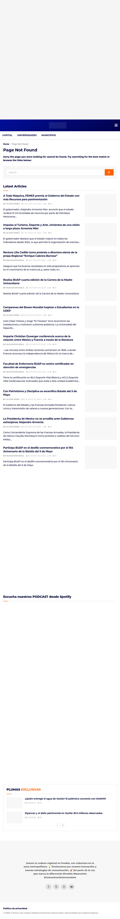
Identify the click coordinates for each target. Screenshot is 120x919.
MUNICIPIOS (48, 135)
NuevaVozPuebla (15, 260)
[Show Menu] (116, 125)
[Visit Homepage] (57, 125)
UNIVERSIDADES (27, 135)
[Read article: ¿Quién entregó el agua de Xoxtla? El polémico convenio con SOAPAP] (14, 803)
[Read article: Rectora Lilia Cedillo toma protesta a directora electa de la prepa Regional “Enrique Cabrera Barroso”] (101, 262)
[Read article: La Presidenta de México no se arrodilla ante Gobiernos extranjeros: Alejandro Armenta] (101, 428)
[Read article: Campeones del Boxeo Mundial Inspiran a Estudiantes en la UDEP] (101, 317)
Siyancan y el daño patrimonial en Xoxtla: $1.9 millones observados (63, 813)
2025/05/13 (30, 803)
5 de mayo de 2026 (31, 427)
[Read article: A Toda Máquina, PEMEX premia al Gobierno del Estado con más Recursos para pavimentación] (101, 205)
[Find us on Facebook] (49, 887)
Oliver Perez (13, 204)
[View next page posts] (63, 825)
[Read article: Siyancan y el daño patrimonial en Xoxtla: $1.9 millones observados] (14, 817)
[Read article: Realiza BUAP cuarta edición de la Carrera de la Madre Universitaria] (101, 289)
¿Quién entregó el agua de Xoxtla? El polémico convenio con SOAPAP (65, 798)
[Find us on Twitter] (56, 887)
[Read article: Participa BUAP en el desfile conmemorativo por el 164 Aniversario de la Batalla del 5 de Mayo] (101, 457)
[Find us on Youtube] (72, 887)
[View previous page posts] (57, 825)
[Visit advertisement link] (60, 59)
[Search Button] (109, 172)
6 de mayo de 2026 (31, 315)
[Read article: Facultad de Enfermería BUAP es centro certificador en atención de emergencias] (101, 373)
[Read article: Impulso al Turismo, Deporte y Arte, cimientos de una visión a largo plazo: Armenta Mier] (101, 234)
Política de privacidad (15, 908)
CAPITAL (7, 135)
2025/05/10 (30, 817)
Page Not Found (20, 144)
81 (50, 204)
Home (6, 144)
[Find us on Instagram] (64, 887)
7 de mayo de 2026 (31, 204)
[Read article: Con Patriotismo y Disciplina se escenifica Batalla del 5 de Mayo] (101, 401)
